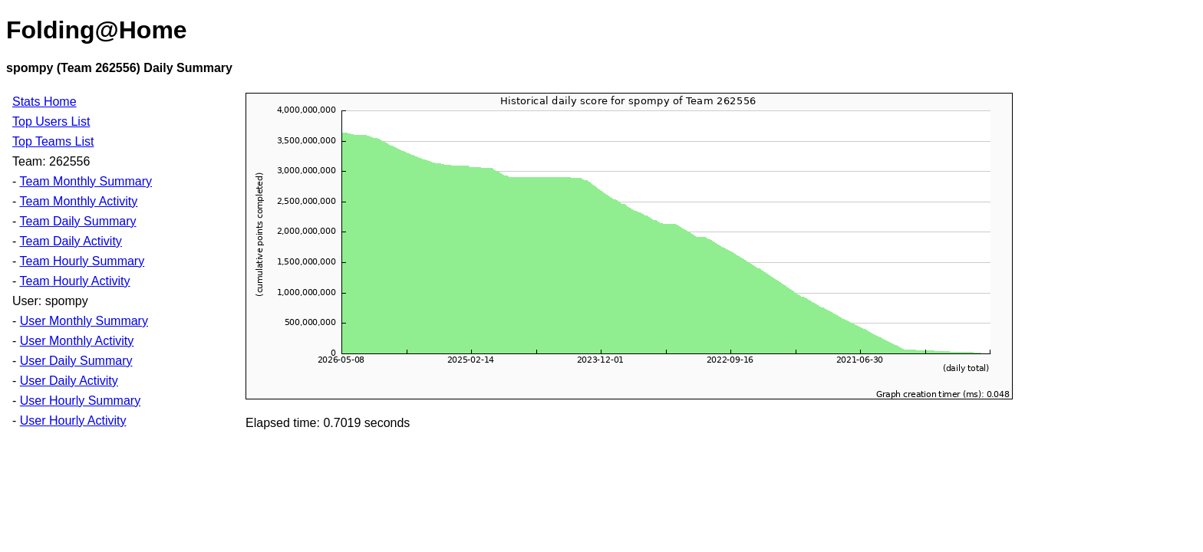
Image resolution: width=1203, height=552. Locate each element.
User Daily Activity (69, 380)
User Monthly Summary (84, 320)
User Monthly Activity (76, 340)
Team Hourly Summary (81, 261)
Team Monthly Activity (78, 201)
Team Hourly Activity (74, 281)
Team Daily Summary (77, 221)
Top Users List (51, 121)
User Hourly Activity (73, 420)
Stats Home (44, 101)
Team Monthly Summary (85, 181)
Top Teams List (53, 141)
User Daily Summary (76, 360)
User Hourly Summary (80, 400)
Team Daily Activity (70, 241)
